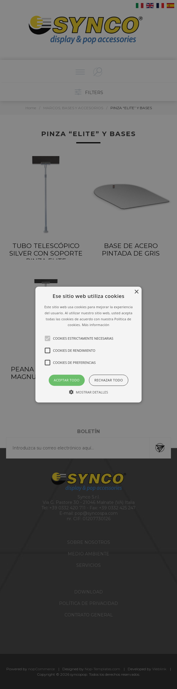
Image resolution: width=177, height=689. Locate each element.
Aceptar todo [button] (67, 380)
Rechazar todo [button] (108, 380)
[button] (88, 345)
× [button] (136, 292)
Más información (96, 324)
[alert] (88, 344)
